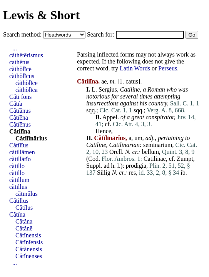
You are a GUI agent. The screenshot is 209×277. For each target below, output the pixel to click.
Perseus (167, 68)
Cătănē (23, 228)
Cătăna (23, 221)
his (143, 103)
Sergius (108, 89)
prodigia (136, 165)
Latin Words (135, 68)
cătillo (17, 166)
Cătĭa (15, 103)
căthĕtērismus (26, 55)
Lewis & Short (41, 15)
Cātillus (18, 200)
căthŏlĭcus (21, 76)
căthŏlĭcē (20, 69)
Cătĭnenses (28, 256)
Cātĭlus (24, 207)
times (145, 96)
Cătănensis (28, 249)
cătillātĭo (20, 159)
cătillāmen (22, 152)
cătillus (18, 187)
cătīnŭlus (26, 193)
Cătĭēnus (20, 124)
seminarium (157, 145)
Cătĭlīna (19, 131)
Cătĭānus (20, 110)
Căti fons (20, 96)
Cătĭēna (18, 117)
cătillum (19, 180)
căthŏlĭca (26, 90)
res (132, 172)
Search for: (101, 34)
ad (106, 165)
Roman (156, 89)
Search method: (23, 34)
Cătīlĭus (18, 145)
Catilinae (155, 158)
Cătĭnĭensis (29, 242)
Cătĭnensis (28, 235)
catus (131, 81)
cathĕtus (19, 62)
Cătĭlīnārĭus (31, 138)
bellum (150, 152)
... (14, 48)
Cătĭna (17, 214)
